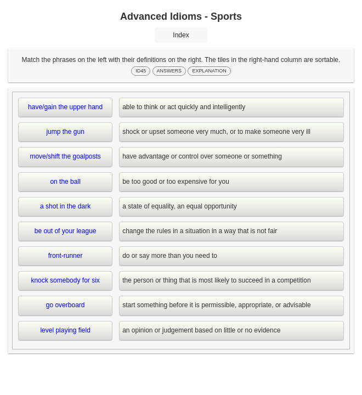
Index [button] (181, 35)
